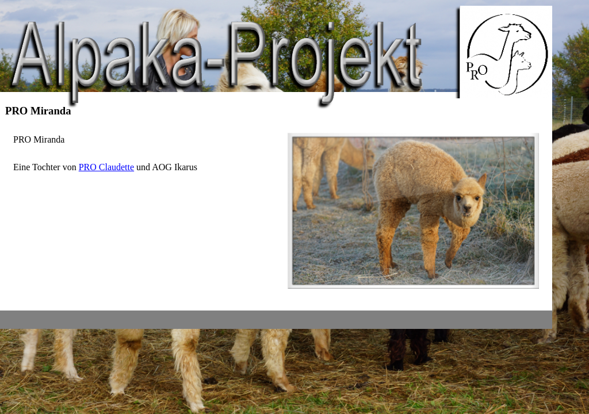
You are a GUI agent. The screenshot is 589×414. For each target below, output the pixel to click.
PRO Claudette (106, 167)
